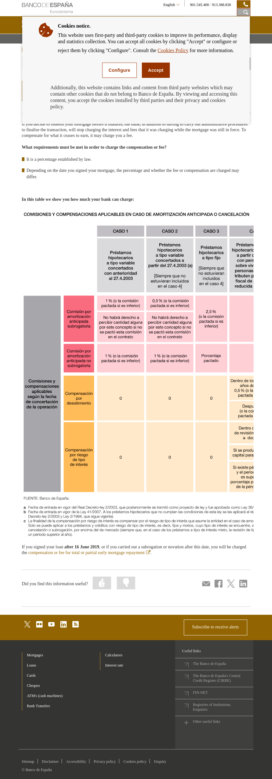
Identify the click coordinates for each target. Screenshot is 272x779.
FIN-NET (200, 692)
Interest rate (114, 665)
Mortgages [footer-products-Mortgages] (35, 655)
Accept (155, 70)
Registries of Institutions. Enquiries (212, 707)
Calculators (114, 655)
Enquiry (160, 761)
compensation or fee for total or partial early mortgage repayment (89, 552)
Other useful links (206, 721)
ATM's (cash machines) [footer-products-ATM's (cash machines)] (45, 696)
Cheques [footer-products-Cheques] (33, 685)
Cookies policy (134, 761)
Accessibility (76, 761)
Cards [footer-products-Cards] (31, 675)
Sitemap (28, 761)
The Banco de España (209, 663)
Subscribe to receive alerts (215, 627)
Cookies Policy (172, 50)
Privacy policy (105, 761)
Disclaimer (50, 761)
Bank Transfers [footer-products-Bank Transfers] (38, 706)
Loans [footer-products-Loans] (31, 665)
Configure (119, 70)
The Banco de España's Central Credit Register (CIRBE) (216, 678)
